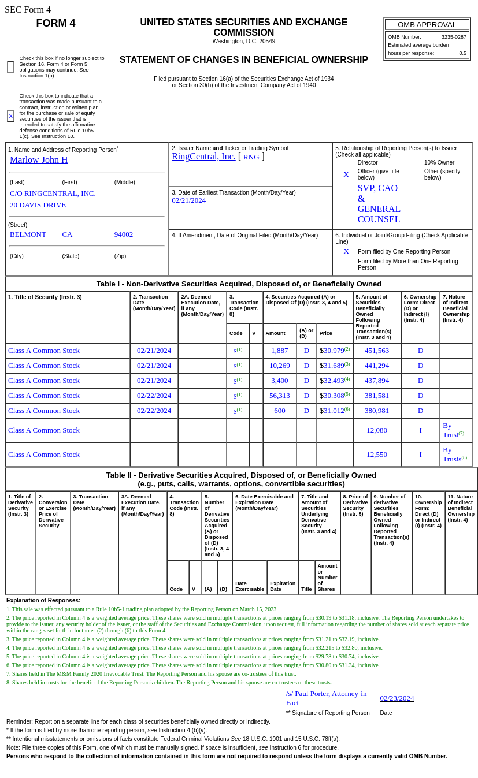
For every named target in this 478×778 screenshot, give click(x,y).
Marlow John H (39, 160)
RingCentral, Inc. (204, 156)
